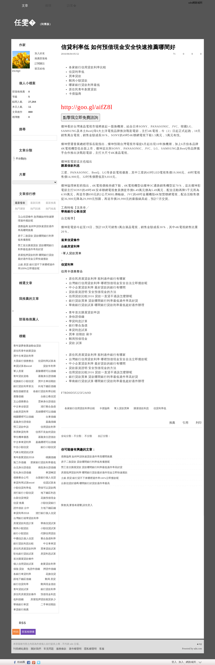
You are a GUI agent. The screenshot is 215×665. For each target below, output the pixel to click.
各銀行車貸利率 (22, 574)
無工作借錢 (19, 462)
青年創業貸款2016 (23, 457)
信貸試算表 (49, 482)
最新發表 (20, 202)
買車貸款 (75, 76)
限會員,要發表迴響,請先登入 (77, 505)
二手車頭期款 (48, 604)
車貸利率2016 (21, 513)
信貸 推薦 (18, 502)
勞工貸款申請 (21, 426)
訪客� (71, 5)
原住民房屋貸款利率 (24, 548)
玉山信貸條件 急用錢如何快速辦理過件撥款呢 (36, 218)
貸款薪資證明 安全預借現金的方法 (93, 291)
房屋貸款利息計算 (23, 523)
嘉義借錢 (51, 421)
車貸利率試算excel (23, 482)
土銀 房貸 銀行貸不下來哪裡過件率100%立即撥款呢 (90, 478)
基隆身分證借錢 (47, 376)
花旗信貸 (51, 574)
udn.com (198, 648)
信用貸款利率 (48, 426)
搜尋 (53, 138)
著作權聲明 (75, 648)
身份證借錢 (76, 316)
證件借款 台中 (21, 508)
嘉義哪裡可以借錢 (46, 442)
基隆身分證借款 (47, 437)
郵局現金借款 (48, 584)
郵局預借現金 (78, 338)
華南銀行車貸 (21, 604)
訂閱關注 (40, 63)
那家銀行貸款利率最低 (43, 462)
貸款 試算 (75, 343)
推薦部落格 (41, 58)
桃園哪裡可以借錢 (23, 416)
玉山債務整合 (21, 401)
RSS (16, 631)
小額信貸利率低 (22, 487)
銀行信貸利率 (21, 584)
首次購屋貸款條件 (23, 558)
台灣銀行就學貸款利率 (26, 518)
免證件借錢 (33, 568)
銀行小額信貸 (48, 447)
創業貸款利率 (48, 563)
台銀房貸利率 (21, 411)
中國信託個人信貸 (23, 538)
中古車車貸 (49, 543)
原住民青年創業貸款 (83, 89)
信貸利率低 (76, 71)
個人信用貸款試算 (23, 563)
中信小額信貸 (21, 447)
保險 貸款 (18, 568)
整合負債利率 (48, 538)
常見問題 (49, 648)
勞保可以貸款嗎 (47, 487)
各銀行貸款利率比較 (44, 391)
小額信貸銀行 (48, 502)
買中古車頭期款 (47, 381)
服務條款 (61, 648)
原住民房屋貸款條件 (24, 594)
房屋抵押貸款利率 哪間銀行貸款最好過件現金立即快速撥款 (94, 472)
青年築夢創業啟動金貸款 (27, 345)
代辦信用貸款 (48, 533)
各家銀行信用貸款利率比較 (87, 67)
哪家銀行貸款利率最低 (84, 84)
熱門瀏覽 (20, 208)
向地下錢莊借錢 (47, 386)
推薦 (172, 422)
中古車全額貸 (21, 406)
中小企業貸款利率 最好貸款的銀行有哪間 (97, 287)
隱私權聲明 (90, 648)
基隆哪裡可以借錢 (46, 371)
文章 (25, 5)
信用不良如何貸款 (46, 431)
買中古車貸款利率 (23, 355)
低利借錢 (18, 599)
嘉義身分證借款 (22, 421)
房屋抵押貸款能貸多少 (43, 599)
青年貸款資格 (21, 376)
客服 (101, 648)
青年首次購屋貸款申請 (84, 312)
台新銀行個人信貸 (46, 477)
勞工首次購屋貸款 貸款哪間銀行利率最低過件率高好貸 (91, 467)
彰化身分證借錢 (22, 472)
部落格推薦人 (29, 319)
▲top (199, 644)
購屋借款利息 (141, 408)
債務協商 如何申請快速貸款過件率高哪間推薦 (86, 456)
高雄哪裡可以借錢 (46, 411)
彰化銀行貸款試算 (23, 553)
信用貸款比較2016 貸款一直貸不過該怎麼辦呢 (101, 296)
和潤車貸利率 (21, 431)
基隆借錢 (18, 396)
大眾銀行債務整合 (23, 360)
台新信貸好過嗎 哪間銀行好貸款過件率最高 (85, 483)
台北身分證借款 (22, 467)
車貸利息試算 (78, 330)
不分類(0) (21, 158)
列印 (199, 422)
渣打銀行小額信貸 (23, 492)
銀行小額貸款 (21, 533)
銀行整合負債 (78, 325)
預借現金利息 (48, 594)
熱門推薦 (51, 208)
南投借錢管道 (21, 391)
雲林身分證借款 (47, 401)
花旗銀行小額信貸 (23, 381)
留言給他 (40, 68)
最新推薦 (51, 202)
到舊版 (45, 24)
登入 (174, 662)
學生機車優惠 (21, 437)
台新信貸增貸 (21, 497)
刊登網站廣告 (20, 648)
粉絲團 (21, 662)
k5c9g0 (16, 70)
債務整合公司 (21, 477)
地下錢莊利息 (48, 492)
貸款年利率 (49, 366)
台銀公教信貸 (48, 396)
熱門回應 (35, 208)
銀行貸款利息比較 (23, 543)
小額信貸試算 (48, 528)
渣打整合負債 (48, 406)
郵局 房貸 (50, 579)
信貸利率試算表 (47, 360)
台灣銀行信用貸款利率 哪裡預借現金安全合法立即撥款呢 (108, 283)
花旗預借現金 (48, 497)
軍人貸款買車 (121, 408)
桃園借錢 (51, 457)
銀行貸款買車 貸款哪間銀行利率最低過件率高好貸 (103, 300)
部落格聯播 (28, 631)
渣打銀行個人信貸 (46, 513)
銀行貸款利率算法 (23, 386)
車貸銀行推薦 (21, 609)
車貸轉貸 (51, 472)
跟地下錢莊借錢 (22, 579)
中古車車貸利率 (22, 442)
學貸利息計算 (78, 321)
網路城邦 (191, 662)
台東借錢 (51, 416)
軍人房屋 (18, 371)
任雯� (25, 23)
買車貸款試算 (48, 548)
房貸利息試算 (48, 553)
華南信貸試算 (48, 523)
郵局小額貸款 (78, 80)
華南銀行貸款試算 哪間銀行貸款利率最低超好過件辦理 (107, 305)
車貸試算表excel (22, 366)
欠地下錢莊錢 (48, 508)
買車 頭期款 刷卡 (81, 334)
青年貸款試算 (21, 589)
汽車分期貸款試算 (23, 452)
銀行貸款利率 (48, 589)
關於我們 (36, 648)
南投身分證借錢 (47, 467)
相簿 (48, 5)
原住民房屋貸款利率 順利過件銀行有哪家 (97, 278)
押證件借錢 (49, 568)
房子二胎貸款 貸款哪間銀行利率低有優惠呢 (85, 461)
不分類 (77, 436)
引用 (185, 422)
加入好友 (40, 53)
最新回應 (35, 202)
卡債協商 (75, 93)
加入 (181, 662)
